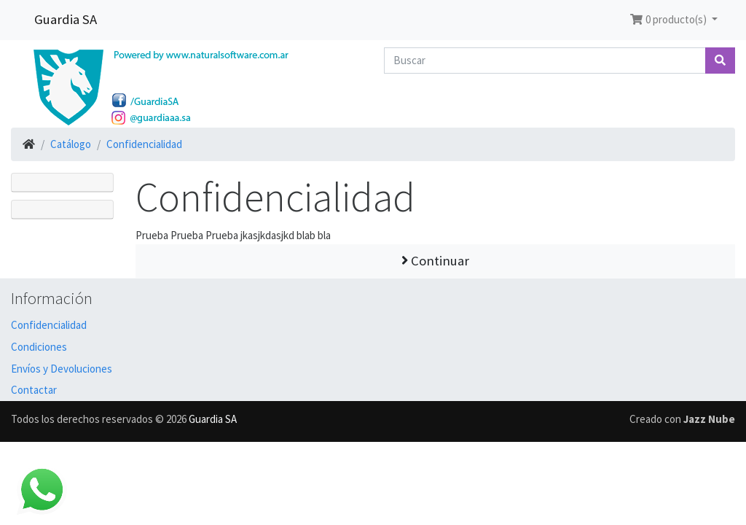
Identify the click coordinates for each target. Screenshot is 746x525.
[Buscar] (545, 60)
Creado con (682, 419)
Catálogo (70, 144)
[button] (673, 20)
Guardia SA (65, 19)
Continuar (435, 260)
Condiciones (39, 347)
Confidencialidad (144, 144)
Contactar (34, 390)
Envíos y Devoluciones (61, 369)
